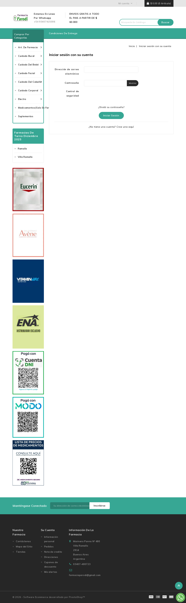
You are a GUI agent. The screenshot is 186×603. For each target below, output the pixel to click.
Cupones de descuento (51, 564)
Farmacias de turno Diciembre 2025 (26, 136)
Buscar (165, 22)
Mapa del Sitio (24, 546)
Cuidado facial (30, 73)
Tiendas (21, 551)
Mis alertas (50, 572)
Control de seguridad (72, 93)
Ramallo (22, 148)
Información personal (51, 539)
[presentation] (110, 95)
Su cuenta (48, 530)
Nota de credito (53, 551)
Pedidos (49, 546)
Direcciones (51, 557)
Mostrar (132, 83)
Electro (30, 99)
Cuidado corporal (30, 90)
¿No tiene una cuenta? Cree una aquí (111, 126)
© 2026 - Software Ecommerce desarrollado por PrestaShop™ (49, 597)
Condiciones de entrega (63, 33)
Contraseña (72, 82)
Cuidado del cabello (30, 82)
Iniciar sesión (111, 115)
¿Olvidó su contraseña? (111, 107)
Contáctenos (23, 541)
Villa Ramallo (25, 157)
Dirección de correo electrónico (67, 71)
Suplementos (25, 116)
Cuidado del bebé (30, 64)
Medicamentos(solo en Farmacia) (30, 107)
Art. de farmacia (30, 47)
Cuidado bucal (30, 56)
